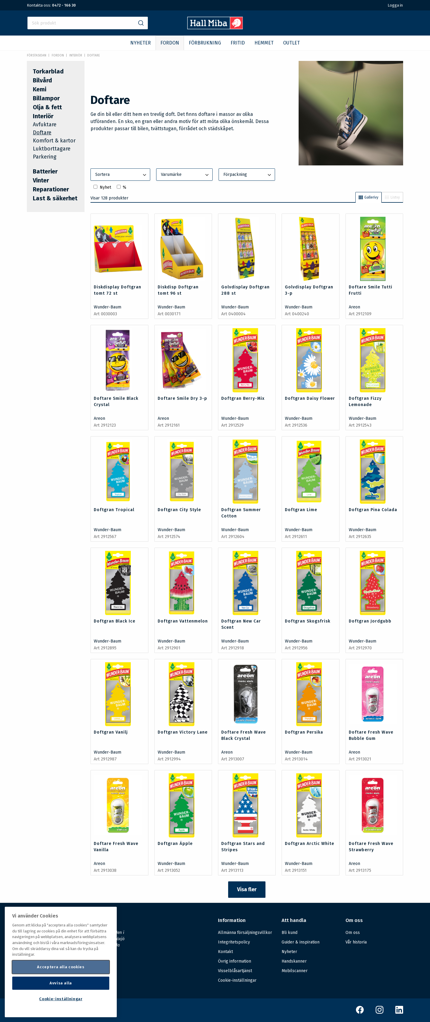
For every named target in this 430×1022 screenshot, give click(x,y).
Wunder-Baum (107, 307)
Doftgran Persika (304, 732)
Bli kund (289, 932)
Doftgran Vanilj (111, 732)
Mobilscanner (295, 970)
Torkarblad (48, 71)
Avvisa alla (61, 983)
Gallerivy (368, 197)
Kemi (39, 89)
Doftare (93, 55)
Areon (354, 307)
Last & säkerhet (55, 198)
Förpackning (247, 175)
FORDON (169, 43)
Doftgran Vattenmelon (183, 621)
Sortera (121, 175)
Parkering (44, 156)
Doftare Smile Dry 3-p (182, 398)
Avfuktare (44, 124)
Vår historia (356, 942)
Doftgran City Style (179, 509)
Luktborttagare (51, 148)
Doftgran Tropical (114, 509)
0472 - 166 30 (64, 5)
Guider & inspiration (301, 942)
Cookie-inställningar (237, 980)
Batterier (45, 171)
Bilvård (42, 80)
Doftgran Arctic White (309, 843)
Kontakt (225, 951)
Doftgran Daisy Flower (310, 398)
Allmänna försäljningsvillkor (245, 932)
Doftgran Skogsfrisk (307, 621)
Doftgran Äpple (175, 843)
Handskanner (294, 961)
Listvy (392, 197)
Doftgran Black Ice (114, 621)
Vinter (41, 180)
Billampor (46, 98)
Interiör (75, 55)
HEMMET (264, 43)
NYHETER (140, 43)
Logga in (395, 5)
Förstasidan (36, 55)
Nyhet (105, 187)
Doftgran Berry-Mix (243, 398)
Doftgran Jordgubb (370, 621)
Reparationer (51, 189)
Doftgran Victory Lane (183, 732)
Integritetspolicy (234, 942)
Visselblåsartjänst (235, 970)
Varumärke (185, 175)
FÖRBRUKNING (205, 43)
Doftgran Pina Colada (373, 509)
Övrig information (234, 961)
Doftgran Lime (301, 509)
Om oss (352, 932)
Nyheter (289, 951)
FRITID (238, 43)
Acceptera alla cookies (60, 967)
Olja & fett (47, 107)
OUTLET (291, 43)
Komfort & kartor (54, 140)
